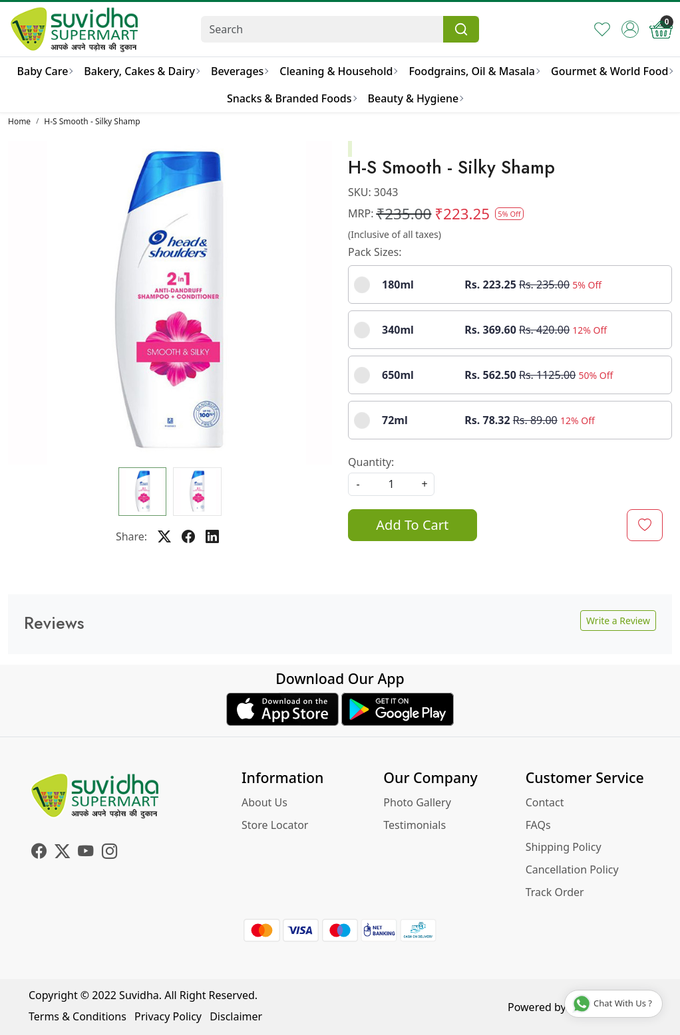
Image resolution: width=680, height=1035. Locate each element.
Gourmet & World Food (611, 71)
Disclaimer (236, 1016)
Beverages (239, 71)
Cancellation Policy (572, 869)
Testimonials (414, 825)
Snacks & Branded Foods (291, 98)
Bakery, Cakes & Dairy (141, 71)
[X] (62, 853)
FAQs (538, 825)
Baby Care (45, 71)
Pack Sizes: (374, 252)
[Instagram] (109, 853)
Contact (545, 802)
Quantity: (371, 462)
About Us (264, 802)
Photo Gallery (417, 802)
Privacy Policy (168, 1016)
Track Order (555, 892)
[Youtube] (85, 853)
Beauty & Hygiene (415, 98)
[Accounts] (630, 29)
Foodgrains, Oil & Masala (474, 71)
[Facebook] (39, 853)
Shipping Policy (563, 847)
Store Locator (275, 825)
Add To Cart (412, 525)
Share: (131, 536)
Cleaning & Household (338, 71)
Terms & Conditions (77, 1016)
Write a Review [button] (618, 620)
